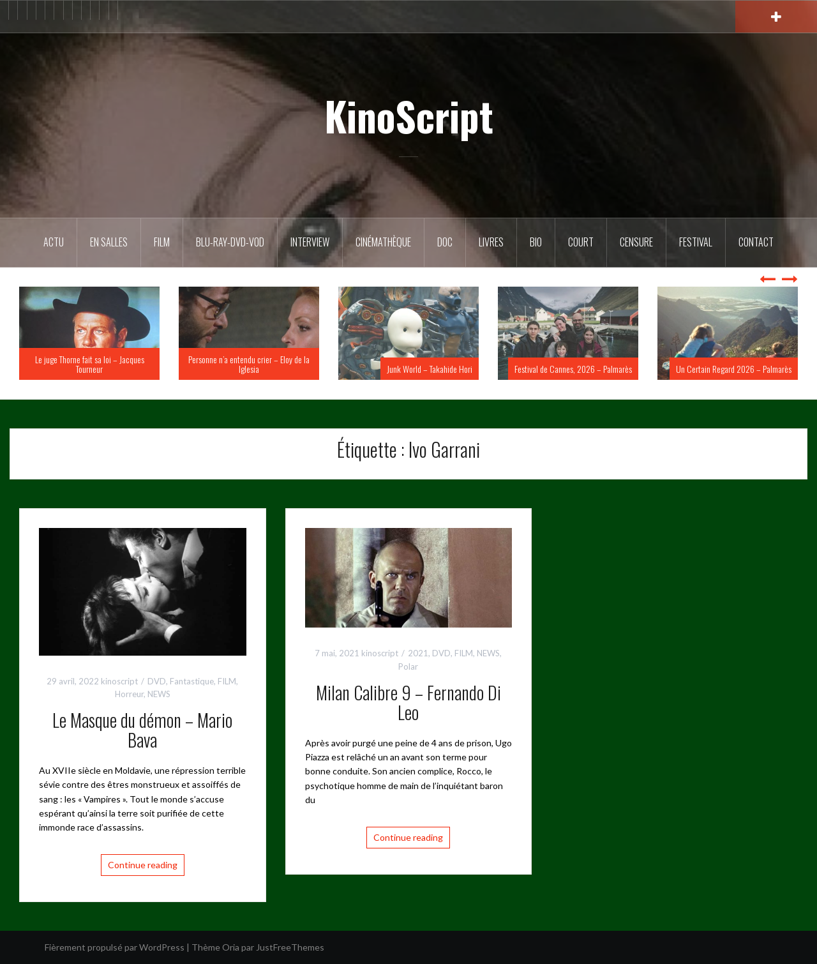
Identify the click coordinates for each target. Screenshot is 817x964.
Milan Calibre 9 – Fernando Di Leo (408, 702)
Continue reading (142, 864)
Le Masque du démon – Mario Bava (142, 730)
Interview (309, 242)
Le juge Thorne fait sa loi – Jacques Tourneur (89, 363)
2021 (418, 653)
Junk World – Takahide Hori (429, 368)
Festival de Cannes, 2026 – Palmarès (573, 368)
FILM (162, 242)
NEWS (158, 694)
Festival (695, 242)
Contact (756, 242)
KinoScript (408, 115)
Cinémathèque (383, 242)
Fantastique (192, 681)
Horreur (129, 694)
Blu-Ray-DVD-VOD (230, 242)
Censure (636, 242)
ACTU (53, 242)
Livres (491, 242)
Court (581, 242)
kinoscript (119, 681)
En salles (109, 242)
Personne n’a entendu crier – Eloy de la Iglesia (249, 363)
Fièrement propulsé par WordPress (114, 947)
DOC (445, 242)
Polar (408, 666)
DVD (156, 681)
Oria (230, 947)
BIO (536, 242)
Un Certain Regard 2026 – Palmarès (733, 368)
